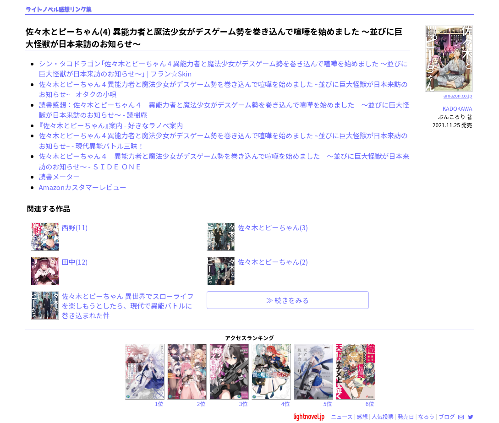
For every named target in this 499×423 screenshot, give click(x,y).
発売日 (406, 416)
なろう (426, 416)
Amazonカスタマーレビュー (83, 187)
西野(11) (75, 227)
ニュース (341, 416)
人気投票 (383, 416)
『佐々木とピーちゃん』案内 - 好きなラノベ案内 (111, 125)
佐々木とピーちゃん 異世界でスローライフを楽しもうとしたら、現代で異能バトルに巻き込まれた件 (128, 305)
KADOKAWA (457, 108)
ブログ (447, 416)
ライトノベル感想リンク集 (59, 9)
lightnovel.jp (308, 416)
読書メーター (59, 176)
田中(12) (75, 261)
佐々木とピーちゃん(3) (273, 227)
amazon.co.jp (448, 92)
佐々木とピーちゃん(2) (273, 261)
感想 (361, 416)
